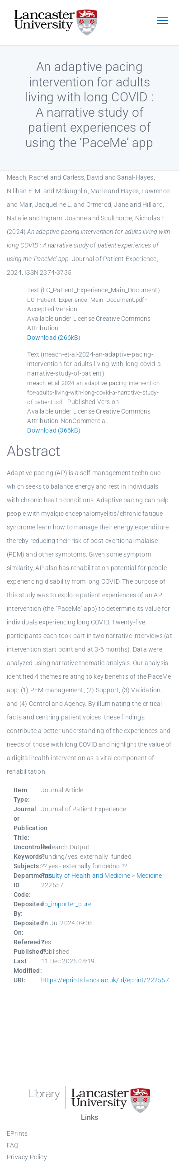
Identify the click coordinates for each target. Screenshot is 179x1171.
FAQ (13, 1145)
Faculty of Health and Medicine (85, 875)
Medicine (149, 875)
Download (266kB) (53, 337)
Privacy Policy (27, 1157)
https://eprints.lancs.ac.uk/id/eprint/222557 (105, 980)
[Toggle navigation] (162, 21)
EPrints (17, 1133)
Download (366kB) (53, 430)
